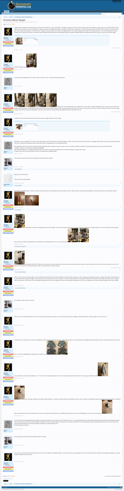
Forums (6, 11)
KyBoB (16, 209)
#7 (120, 166)
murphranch (7, 184)
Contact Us (109, 487)
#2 (120, 69)
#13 (120, 308)
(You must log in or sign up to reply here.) (113, 476)
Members (12, 11)
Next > (13, 24)
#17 (120, 415)
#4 (120, 113)
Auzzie (5, 87)
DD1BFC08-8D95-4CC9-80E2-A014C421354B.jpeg (33, 38)
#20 (120, 461)
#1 (120, 49)
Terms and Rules (118, 489)
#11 (120, 269)
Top (119, 487)
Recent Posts (13, 13)
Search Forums (6, 13)
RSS (121, 487)
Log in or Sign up (116, 1)
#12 (120, 285)
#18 (120, 428)
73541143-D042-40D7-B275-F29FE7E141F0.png (32, 123)
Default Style (4, 487)
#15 (120, 356)
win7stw (6, 168)
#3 (120, 86)
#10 (120, 244)
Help (113, 487)
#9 (120, 207)
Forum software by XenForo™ (13, 489)
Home (116, 487)
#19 (120, 445)
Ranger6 (31, 22)
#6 (120, 153)
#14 (120, 325)
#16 (120, 378)
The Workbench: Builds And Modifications (17, 22)
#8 (120, 183)
